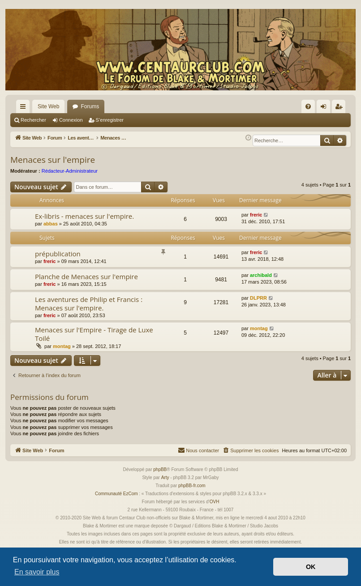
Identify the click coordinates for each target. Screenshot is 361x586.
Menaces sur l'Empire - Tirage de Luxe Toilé (94, 334)
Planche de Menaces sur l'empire (86, 276)
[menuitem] (308, 106)
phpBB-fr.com (192, 485)
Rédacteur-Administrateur (70, 171)
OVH (214, 501)
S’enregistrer (110, 120)
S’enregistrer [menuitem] (340, 108)
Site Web (48, 106)
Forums (90, 106)
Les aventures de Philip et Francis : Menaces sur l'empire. (88, 303)
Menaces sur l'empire (52, 160)
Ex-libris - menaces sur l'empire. (84, 216)
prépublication (58, 253)
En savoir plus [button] (37, 572)
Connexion (71, 120)
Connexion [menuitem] (325, 108)
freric (256, 214)
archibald (261, 275)
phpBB (160, 469)
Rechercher (33, 120)
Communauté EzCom (116, 493)
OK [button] (311, 566)
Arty (165, 477)
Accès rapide (25, 108)
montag (62, 346)
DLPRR (258, 298)
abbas (50, 223)
